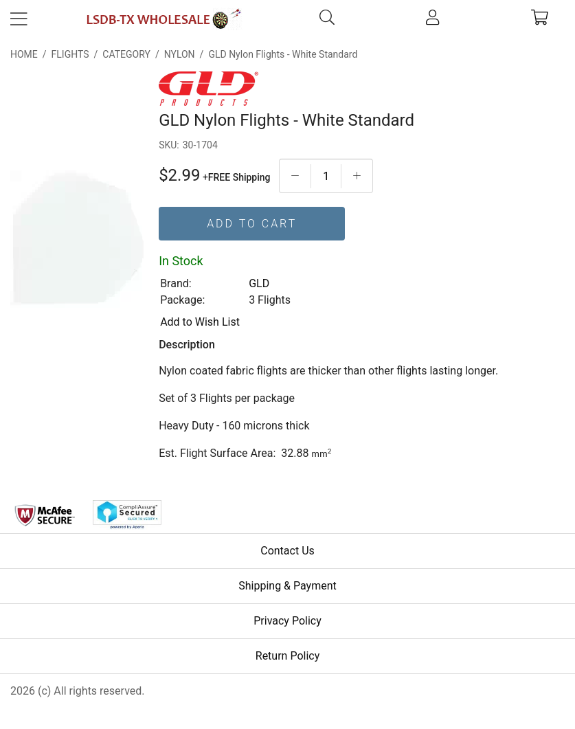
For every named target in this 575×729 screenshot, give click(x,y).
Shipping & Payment (287, 585)
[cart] (540, 18)
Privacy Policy (287, 620)
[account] (432, 18)
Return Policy (287, 655)
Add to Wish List (200, 321)
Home (24, 54)
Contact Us (287, 550)
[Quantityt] (326, 176)
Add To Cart (252, 223)
